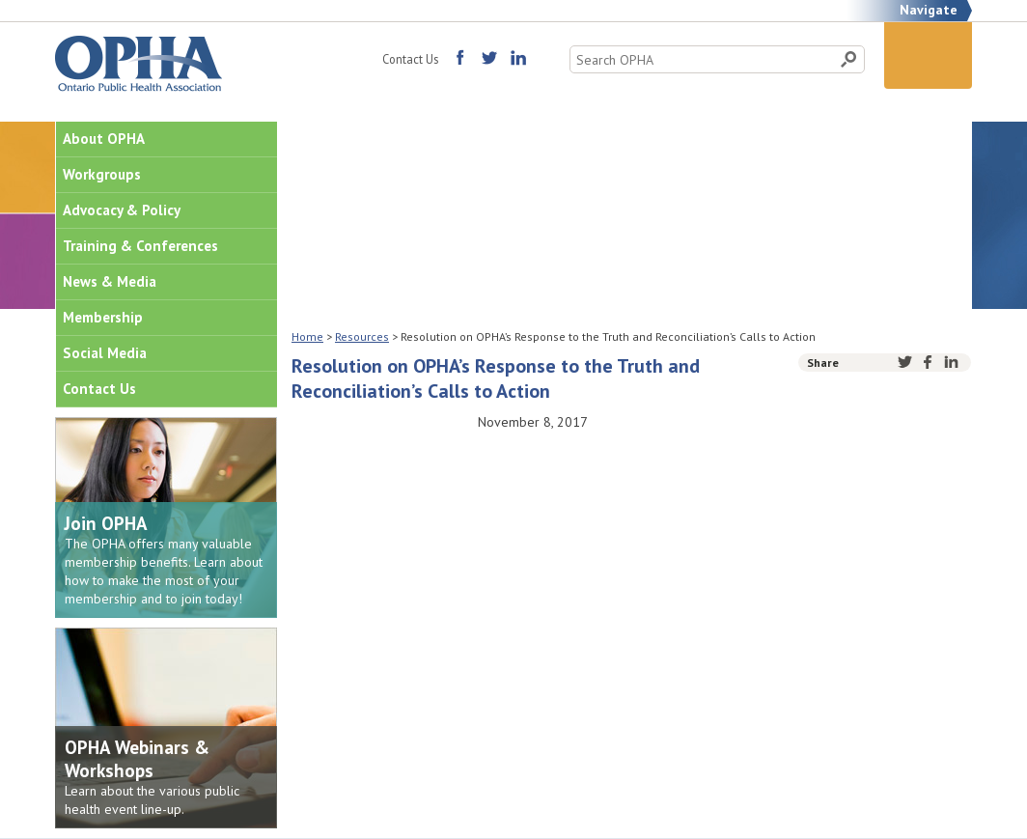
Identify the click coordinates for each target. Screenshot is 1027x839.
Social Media (105, 353)
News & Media (109, 281)
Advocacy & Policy (121, 210)
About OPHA (104, 138)
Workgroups (102, 174)
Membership (103, 317)
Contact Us (410, 59)
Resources (362, 336)
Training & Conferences (140, 246)
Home (307, 336)
